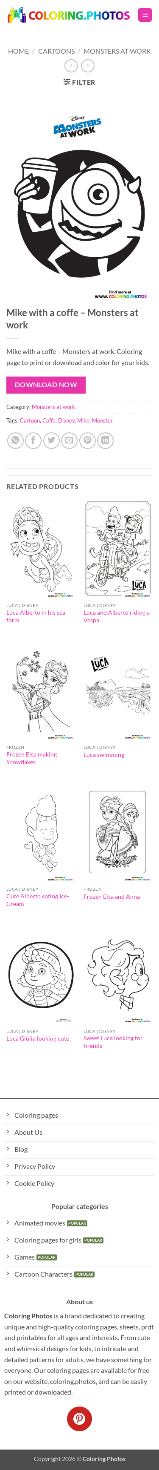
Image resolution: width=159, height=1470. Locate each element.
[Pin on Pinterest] (87, 440)
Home (18, 51)
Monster (102, 420)
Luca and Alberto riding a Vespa (117, 616)
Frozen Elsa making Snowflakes (31, 758)
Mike (83, 420)
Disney (66, 420)
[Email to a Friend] (69, 440)
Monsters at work (117, 51)
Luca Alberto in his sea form (35, 616)
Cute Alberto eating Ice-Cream (37, 900)
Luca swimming (104, 754)
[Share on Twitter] (51, 440)
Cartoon (30, 420)
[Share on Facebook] (33, 440)
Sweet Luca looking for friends (113, 1042)
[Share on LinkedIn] (105, 440)
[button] (145, 15)
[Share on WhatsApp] (15, 440)
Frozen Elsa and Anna (112, 896)
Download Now (46, 384)
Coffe (49, 420)
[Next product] (71, 65)
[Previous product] (87, 65)
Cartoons (56, 51)
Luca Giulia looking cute (37, 1038)
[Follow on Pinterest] (79, 1419)
